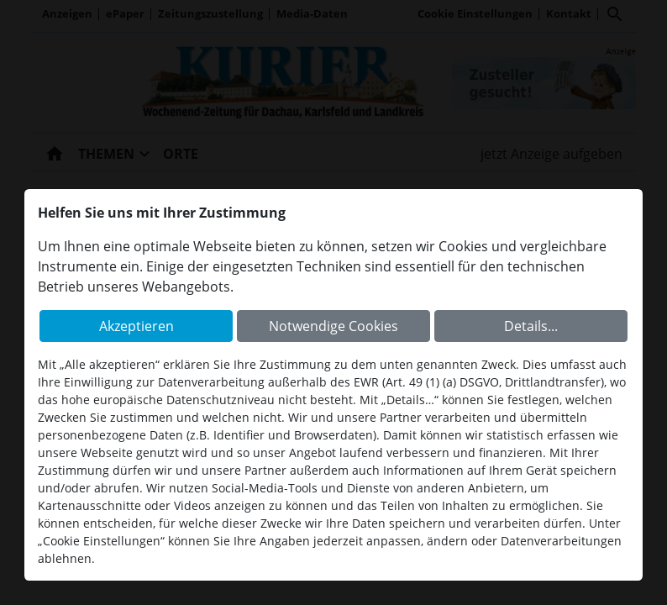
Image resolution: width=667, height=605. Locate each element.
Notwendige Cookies (333, 326)
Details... (531, 326)
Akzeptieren (136, 326)
